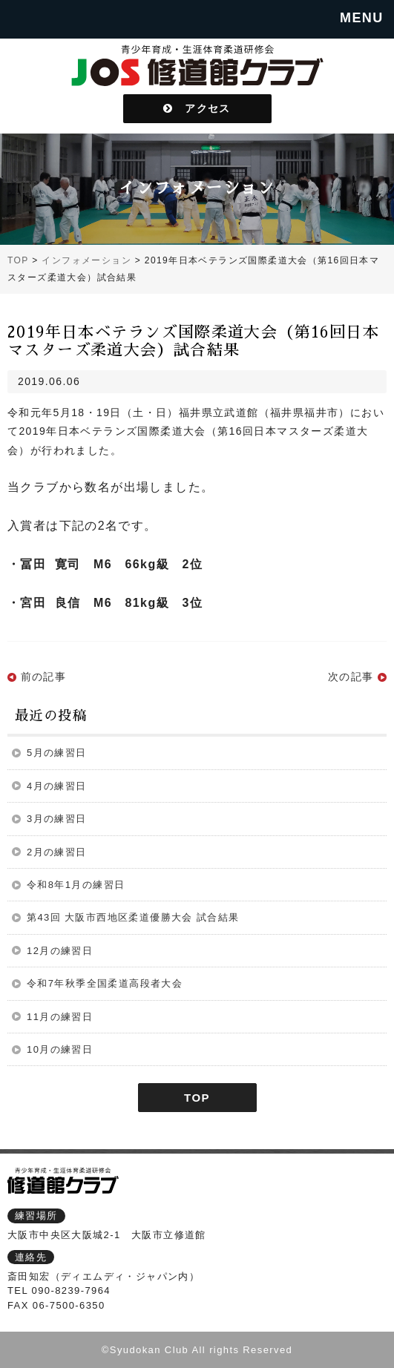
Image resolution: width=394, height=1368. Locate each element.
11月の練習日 (60, 1016)
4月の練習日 (57, 786)
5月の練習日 (57, 752)
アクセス (196, 108)
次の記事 (351, 677)
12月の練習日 (60, 950)
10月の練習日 (60, 1049)
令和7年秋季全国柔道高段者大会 (105, 983)
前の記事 (44, 677)
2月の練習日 (57, 852)
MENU (362, 17)
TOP (197, 1097)
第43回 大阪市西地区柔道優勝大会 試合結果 (133, 917)
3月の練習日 (57, 818)
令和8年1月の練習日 (76, 884)
